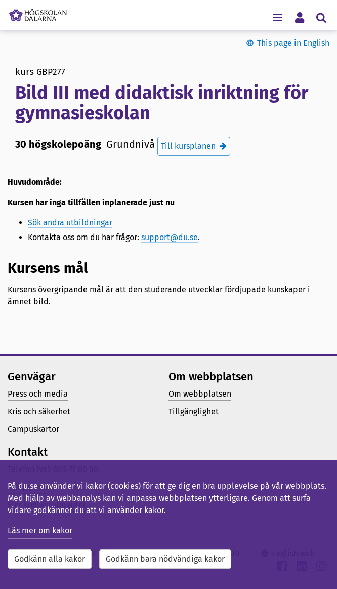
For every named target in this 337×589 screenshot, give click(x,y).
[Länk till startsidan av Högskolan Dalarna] (38, 12)
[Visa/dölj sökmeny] (321, 17)
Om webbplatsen (199, 394)
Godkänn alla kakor (49, 559)
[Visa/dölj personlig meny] (299, 17)
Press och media (38, 394)
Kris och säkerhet (39, 411)
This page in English (293, 43)
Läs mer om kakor (40, 530)
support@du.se (169, 237)
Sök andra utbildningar (70, 222)
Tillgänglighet (193, 411)
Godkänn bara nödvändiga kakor (165, 559)
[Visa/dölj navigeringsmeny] (277, 17)
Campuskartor (33, 429)
